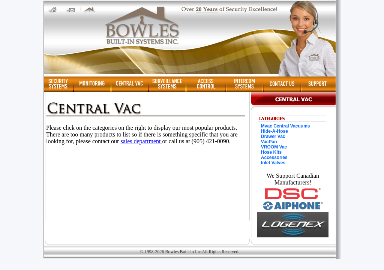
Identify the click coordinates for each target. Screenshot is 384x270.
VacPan (269, 141)
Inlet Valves (273, 162)
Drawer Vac (273, 136)
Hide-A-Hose (274, 131)
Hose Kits (271, 152)
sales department (141, 141)
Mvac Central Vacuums (285, 126)
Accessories (274, 157)
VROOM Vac (274, 147)
